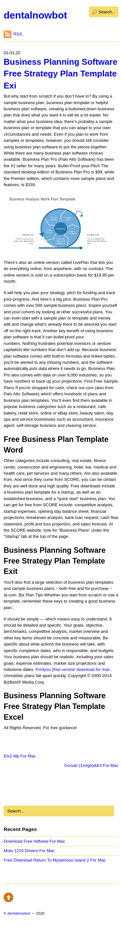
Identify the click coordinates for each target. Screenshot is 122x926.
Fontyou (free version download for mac (72, 669)
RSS (17, 34)
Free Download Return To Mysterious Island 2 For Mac (55, 860)
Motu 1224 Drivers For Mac (29, 850)
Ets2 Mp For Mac (20, 756)
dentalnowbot (35, 15)
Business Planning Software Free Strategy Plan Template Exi (60, 73)
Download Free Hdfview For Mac (34, 841)
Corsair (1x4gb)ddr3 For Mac (91, 765)
